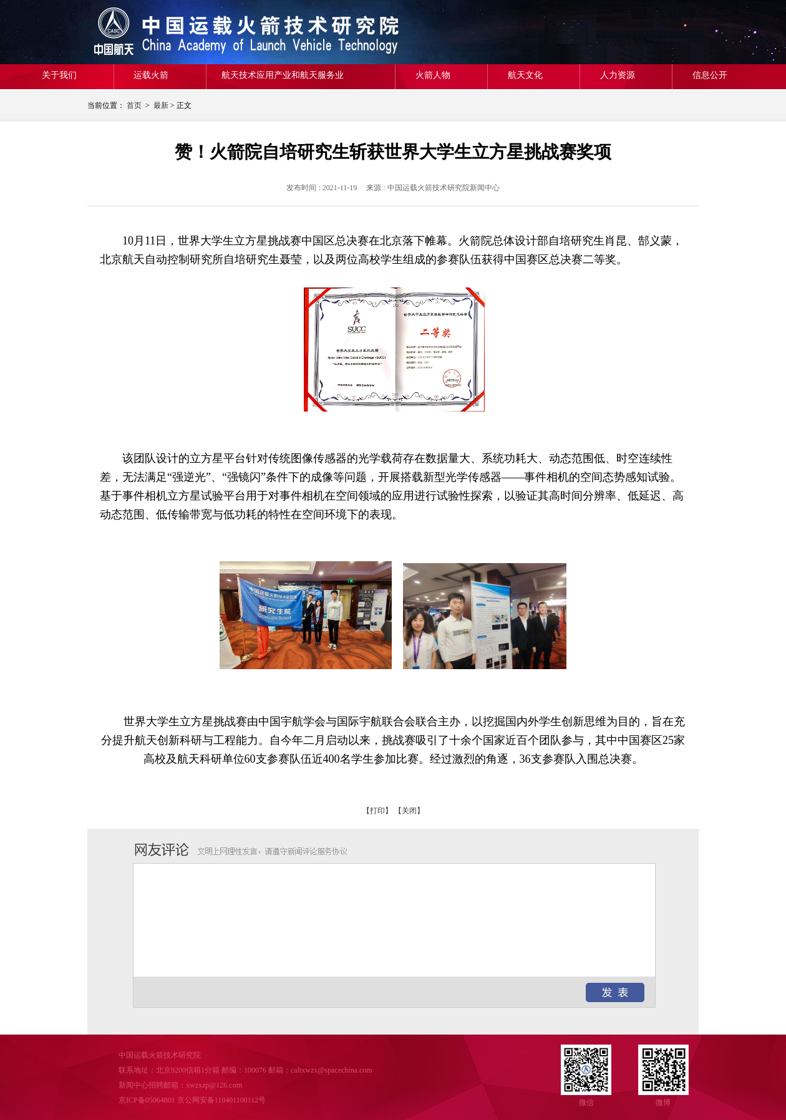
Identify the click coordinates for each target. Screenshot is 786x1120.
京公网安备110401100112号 (221, 1100)
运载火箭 (150, 75)
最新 (160, 105)
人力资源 (617, 75)
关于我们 (59, 75)
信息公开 (709, 75)
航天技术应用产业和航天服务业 (282, 75)
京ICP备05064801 (147, 1100)
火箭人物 (432, 75)
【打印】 (377, 810)
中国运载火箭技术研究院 (178, 32)
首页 (134, 105)
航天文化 (525, 75)
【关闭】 (409, 810)
